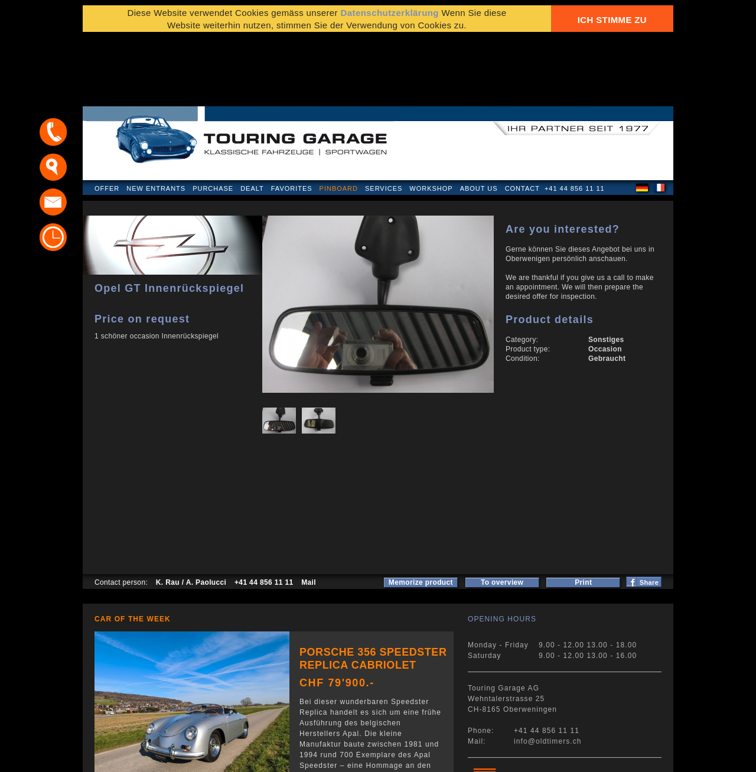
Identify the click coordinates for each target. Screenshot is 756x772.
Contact (522, 120)
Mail (308, 514)
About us (479, 120)
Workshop (430, 120)
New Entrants (155, 120)
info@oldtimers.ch (548, 673)
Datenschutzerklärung (389, 19)
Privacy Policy (122, 757)
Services (383, 120)
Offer (106, 120)
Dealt (252, 120)
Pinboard (339, 120)
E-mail (520, 757)
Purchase (213, 120)
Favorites (291, 120)
